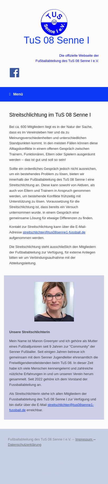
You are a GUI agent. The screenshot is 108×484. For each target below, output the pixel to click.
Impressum (84, 439)
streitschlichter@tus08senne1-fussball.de (54, 232)
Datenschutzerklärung (24, 445)
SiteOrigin (64, 473)
